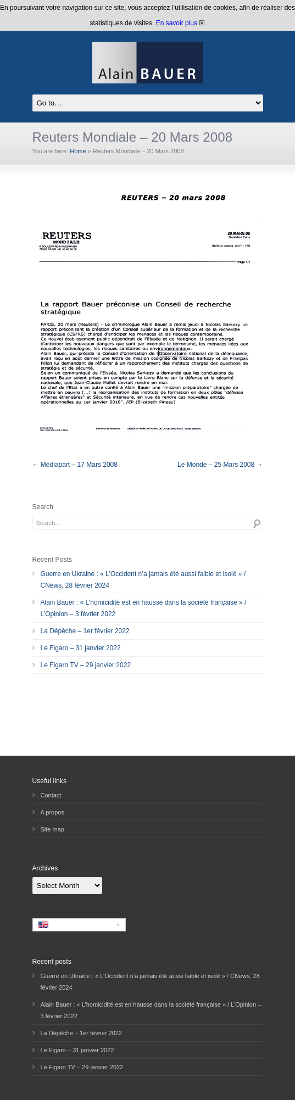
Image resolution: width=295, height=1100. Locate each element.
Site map (52, 829)
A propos (52, 812)
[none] (79, 924)
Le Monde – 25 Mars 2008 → (220, 464)
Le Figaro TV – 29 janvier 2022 (86, 665)
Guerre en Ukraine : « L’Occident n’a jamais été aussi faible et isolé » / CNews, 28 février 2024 (143, 579)
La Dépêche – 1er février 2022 (85, 631)
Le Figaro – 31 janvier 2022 (81, 648)
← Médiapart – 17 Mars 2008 (75, 464)
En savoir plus (176, 23)
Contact (51, 795)
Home (78, 151)
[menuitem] (79, 924)
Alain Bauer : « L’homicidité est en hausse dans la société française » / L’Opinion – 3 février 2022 (144, 608)
